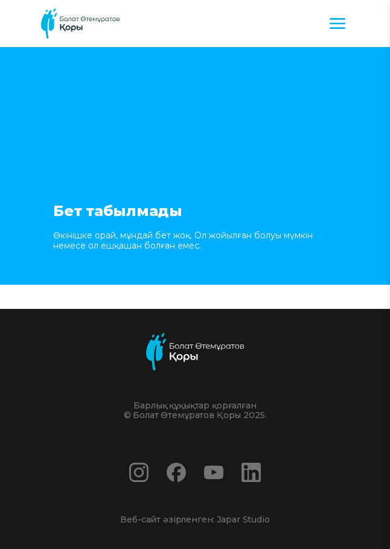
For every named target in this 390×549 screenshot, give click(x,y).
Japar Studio (243, 519)
